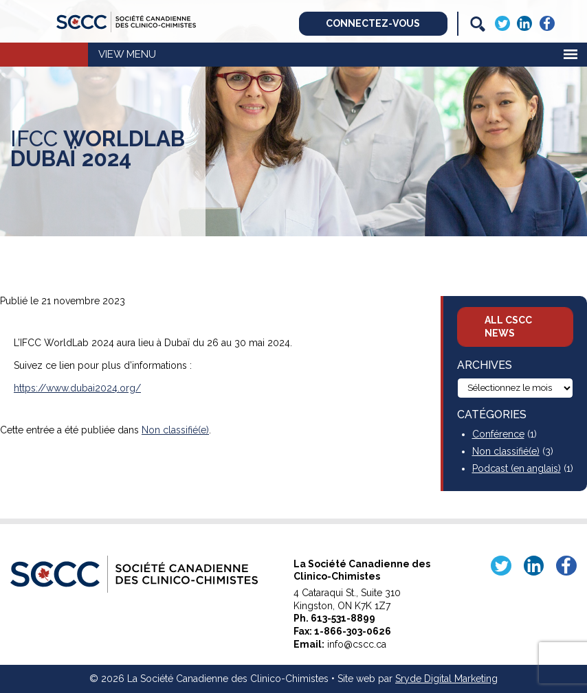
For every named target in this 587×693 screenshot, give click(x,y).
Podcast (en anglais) (516, 468)
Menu (141, 54)
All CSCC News (508, 327)
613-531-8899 (343, 618)
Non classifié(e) (175, 429)
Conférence (498, 434)
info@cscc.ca (356, 644)
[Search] (477, 24)
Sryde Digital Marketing (446, 678)
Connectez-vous (373, 23)
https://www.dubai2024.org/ (77, 388)
